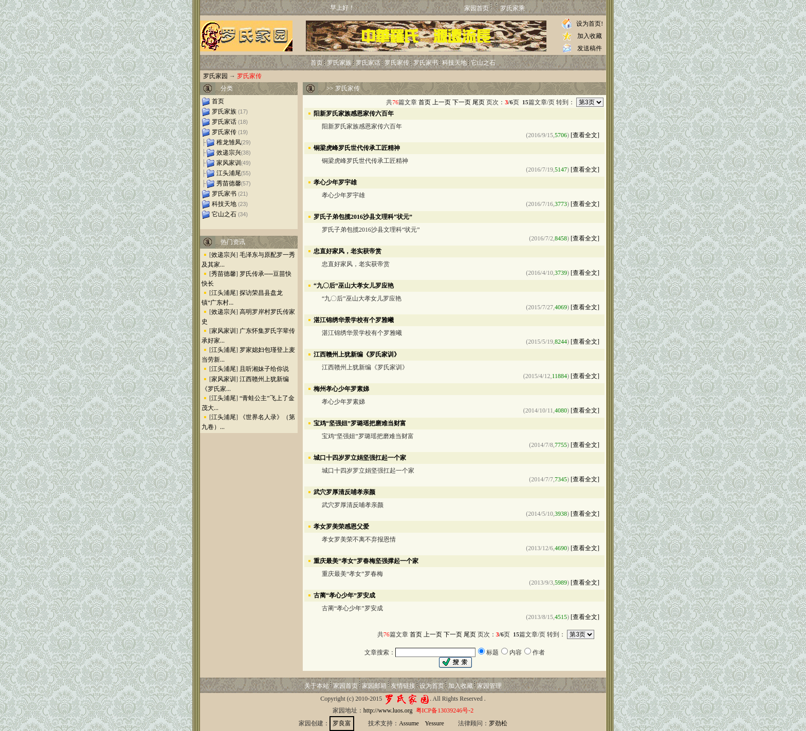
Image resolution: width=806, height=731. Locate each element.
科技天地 (454, 62)
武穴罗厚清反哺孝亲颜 (344, 491)
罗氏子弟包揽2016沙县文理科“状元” (363, 216)
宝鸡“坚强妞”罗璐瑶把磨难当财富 (360, 422)
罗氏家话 (368, 62)
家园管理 (489, 685)
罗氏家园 (215, 76)
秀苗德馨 (228, 183)
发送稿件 (589, 48)
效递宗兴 (228, 152)
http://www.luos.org (388, 710)
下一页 (461, 102)
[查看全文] (585, 135)
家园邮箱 (374, 685)
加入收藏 (589, 36)
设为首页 (431, 685)
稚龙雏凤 (228, 142)
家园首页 (476, 8)
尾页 (478, 102)
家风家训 (228, 162)
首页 (316, 62)
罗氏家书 (425, 62)
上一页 (441, 102)
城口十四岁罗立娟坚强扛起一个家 (360, 457)
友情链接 (403, 685)
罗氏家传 (396, 62)
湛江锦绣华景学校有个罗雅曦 (354, 319)
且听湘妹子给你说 (264, 368)
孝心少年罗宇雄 (335, 181)
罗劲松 (498, 723)
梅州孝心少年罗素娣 (341, 388)
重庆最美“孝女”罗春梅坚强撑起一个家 (366, 560)
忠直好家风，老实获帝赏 (347, 250)
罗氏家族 (339, 62)
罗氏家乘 (512, 8)
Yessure (434, 723)
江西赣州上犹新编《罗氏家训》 (357, 354)
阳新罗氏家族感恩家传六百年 (354, 113)
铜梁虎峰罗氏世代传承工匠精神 (357, 147)
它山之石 (483, 62)
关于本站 (316, 685)
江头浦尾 (228, 173)
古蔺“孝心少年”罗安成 (344, 594)
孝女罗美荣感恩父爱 (341, 526)
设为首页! (589, 23)
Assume (409, 723)
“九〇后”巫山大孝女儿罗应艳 (354, 285)
